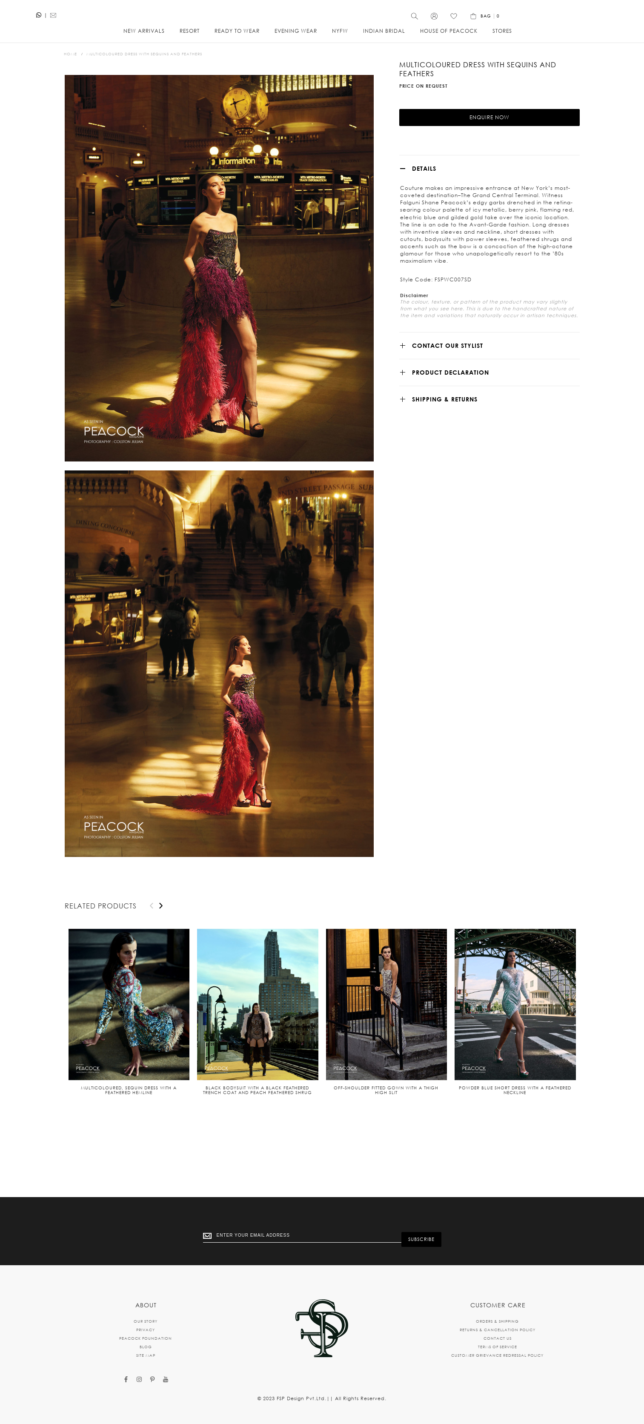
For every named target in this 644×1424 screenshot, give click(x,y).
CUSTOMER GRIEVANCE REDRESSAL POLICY (497, 1355)
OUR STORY (145, 1321)
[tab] (489, 188)
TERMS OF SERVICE (497, 1347)
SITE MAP (145, 1355)
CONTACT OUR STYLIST (447, 365)
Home (70, 59)
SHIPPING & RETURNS (445, 419)
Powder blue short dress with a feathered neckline (515, 1095)
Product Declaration (450, 392)
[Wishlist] (557, 19)
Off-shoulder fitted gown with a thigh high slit (386, 1095)
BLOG (146, 1347)
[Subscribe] (421, 1237)
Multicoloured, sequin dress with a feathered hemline (129, 1095)
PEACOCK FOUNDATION (145, 1338)
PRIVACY (145, 1329)
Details (424, 188)
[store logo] (322, 14)
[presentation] (161, 911)
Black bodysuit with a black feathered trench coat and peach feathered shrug (257, 1095)
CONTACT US (498, 1338)
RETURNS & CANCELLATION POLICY (497, 1329)
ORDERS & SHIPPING (497, 1321)
